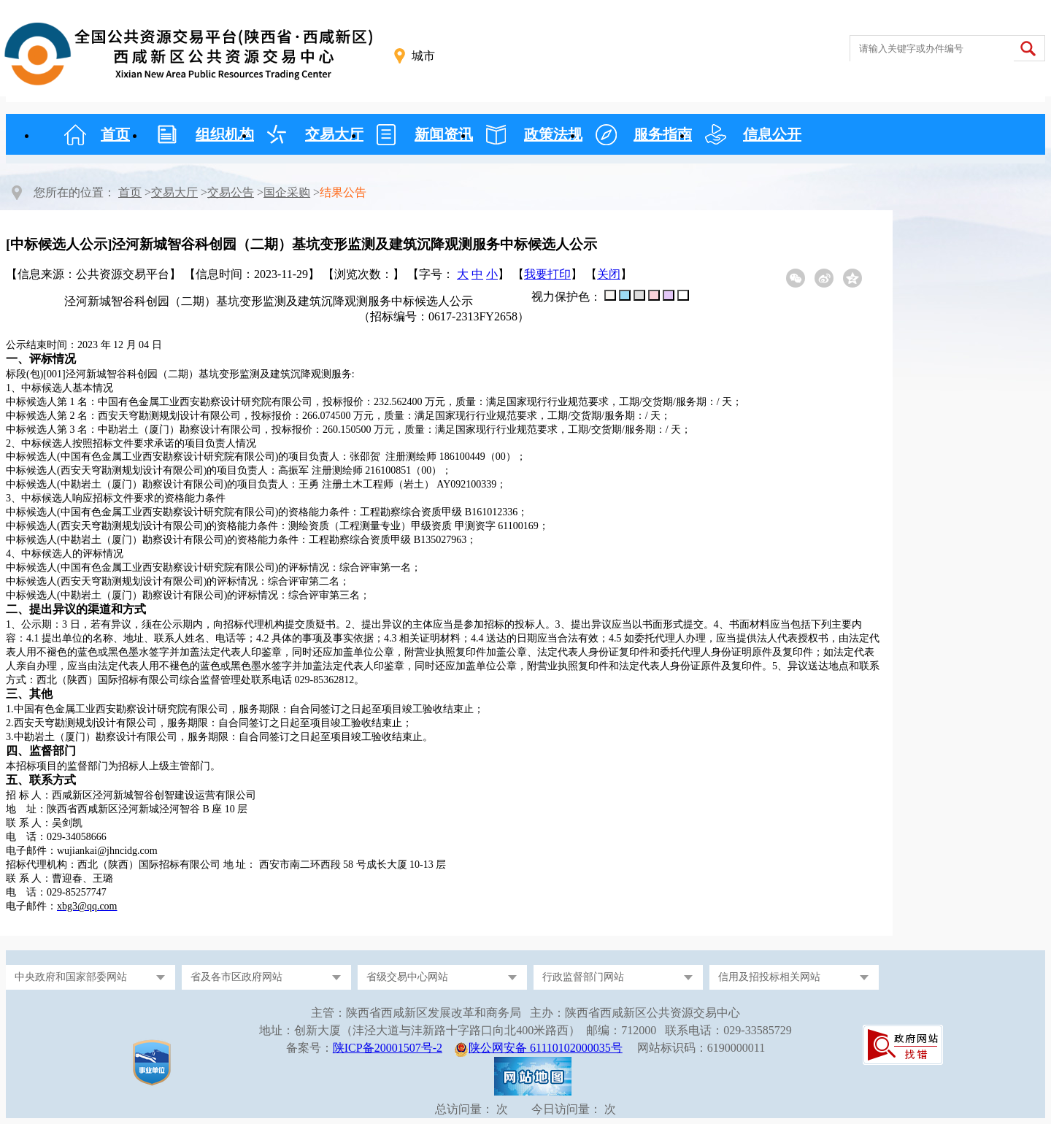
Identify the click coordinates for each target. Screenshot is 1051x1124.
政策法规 (553, 134)
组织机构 (225, 134)
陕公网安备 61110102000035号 (546, 1048)
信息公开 (772, 134)
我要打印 (547, 274)
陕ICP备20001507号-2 (387, 1048)
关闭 (608, 274)
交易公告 (230, 192)
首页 (115, 134)
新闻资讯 (444, 134)
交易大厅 (334, 134)
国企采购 (286, 192)
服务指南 (663, 134)
